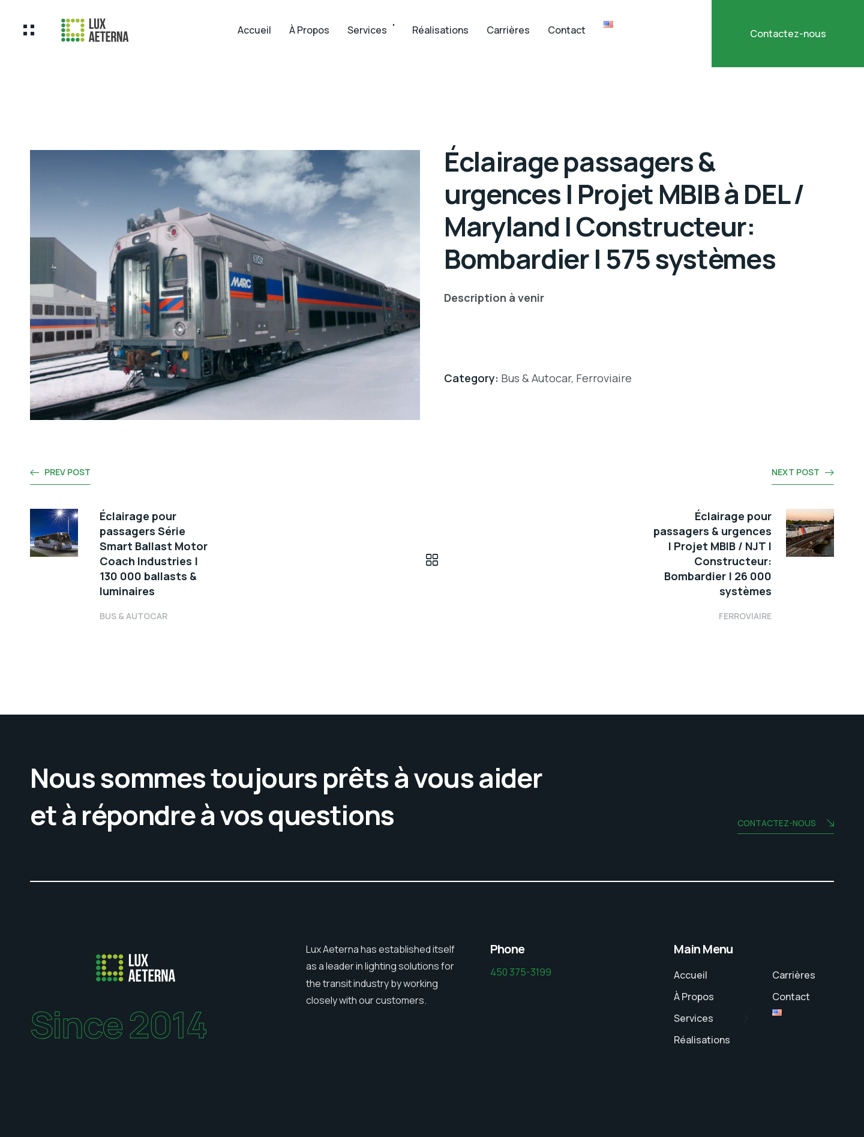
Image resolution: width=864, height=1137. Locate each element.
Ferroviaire (745, 616)
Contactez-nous (788, 33)
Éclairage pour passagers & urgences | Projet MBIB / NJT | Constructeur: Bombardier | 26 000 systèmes (712, 553)
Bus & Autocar (133, 616)
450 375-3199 (520, 972)
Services (367, 30)
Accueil (254, 30)
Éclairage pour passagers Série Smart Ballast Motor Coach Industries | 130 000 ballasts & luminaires (154, 553)
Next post (796, 472)
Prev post (67, 472)
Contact (567, 30)
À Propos (309, 30)
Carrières (508, 30)
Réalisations (440, 30)
